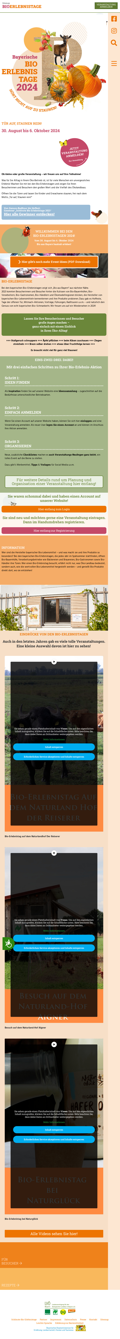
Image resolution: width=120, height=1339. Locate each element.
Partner (43, 1319)
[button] (114, 63)
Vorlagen (45, 464)
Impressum (55, 1319)
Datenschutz (71, 1319)
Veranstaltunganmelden (106, 5)
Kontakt (93, 1319)
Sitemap (6, 3)
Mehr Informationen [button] (54, 739)
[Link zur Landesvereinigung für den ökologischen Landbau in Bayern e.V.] (60, 1308)
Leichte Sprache (44, 1323)
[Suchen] (114, 43)
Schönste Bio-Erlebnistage (24, 1319)
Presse (83, 1319)
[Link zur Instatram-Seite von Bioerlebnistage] (114, 31)
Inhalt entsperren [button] (54, 746)
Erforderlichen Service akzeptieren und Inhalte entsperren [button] (54, 756)
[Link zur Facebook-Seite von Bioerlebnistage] (114, 19)
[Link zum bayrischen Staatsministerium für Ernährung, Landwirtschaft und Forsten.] (60, 1328)
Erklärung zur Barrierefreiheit (69, 1323)
